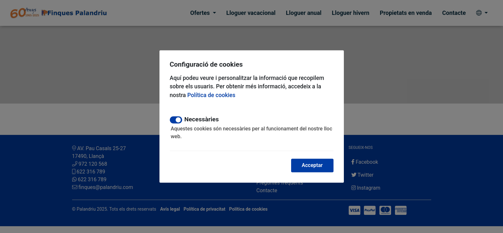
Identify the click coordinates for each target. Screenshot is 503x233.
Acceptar (312, 165)
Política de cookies (211, 95)
